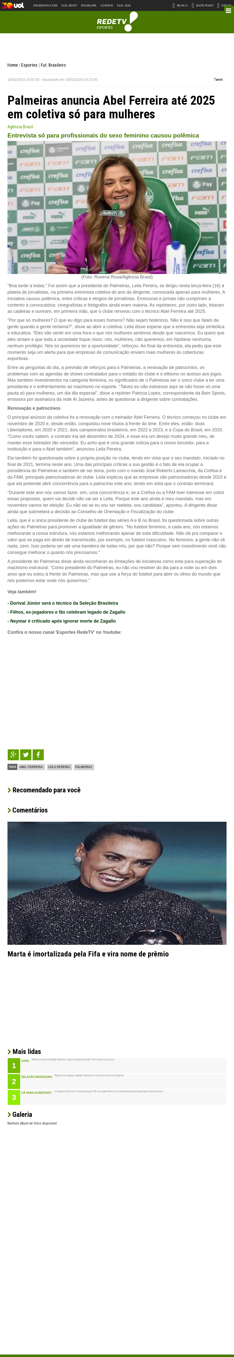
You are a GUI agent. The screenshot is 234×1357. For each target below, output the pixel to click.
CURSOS (107, 5)
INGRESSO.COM (45, 5)
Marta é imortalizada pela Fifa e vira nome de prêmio (88, 954)
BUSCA (180, 5)
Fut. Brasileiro (53, 65)
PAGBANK (89, 5)
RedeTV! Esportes (117, 21)
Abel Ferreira (31, 767)
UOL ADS (124, 5)
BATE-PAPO (202, 5)
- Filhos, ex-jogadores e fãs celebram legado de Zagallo (66, 612)
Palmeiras (83, 767)
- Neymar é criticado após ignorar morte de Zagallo (61, 621)
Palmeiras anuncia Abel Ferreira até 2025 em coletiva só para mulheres (111, 107)
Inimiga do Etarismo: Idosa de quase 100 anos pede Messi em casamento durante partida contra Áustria (108, 1091)
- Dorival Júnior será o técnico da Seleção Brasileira (62, 603)
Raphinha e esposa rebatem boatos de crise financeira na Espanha (89, 1075)
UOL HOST (69, 5)
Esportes (29, 65)
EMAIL (224, 5)
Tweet (218, 80)
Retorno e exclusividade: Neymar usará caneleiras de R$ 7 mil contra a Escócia (73, 1059)
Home (12, 65)
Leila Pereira (59, 767)
